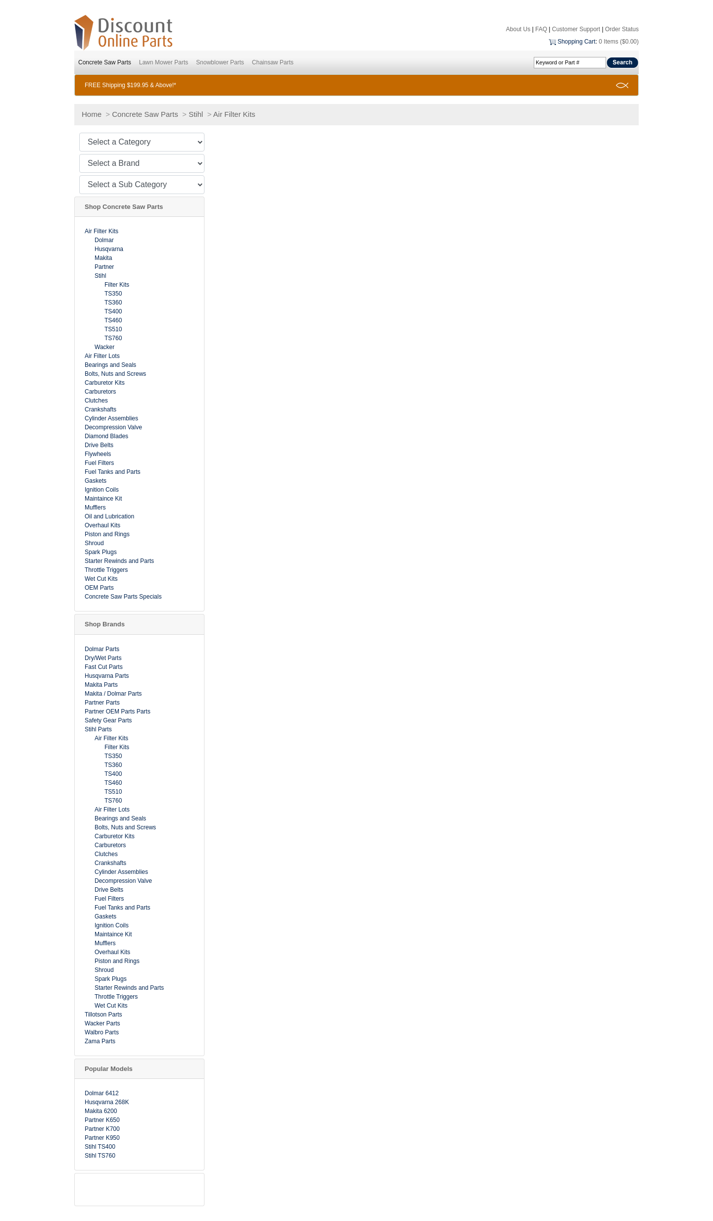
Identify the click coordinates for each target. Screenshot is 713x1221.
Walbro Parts (102, 1032)
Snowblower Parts (220, 62)
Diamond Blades (106, 436)
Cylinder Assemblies (111, 418)
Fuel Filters (99, 462)
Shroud (94, 543)
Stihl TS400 (100, 1146)
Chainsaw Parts (273, 62)
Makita (103, 257)
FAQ (541, 29)
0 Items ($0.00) (619, 41)
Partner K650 (102, 1120)
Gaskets (95, 480)
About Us (518, 29)
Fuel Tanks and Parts (113, 471)
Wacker (104, 347)
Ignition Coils (102, 489)
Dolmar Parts (102, 649)
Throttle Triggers (106, 569)
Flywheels (98, 454)
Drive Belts (99, 445)
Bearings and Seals (110, 364)
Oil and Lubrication (109, 516)
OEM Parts (99, 587)
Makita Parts (101, 684)
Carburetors (100, 391)
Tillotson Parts (103, 1014)
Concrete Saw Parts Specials (123, 596)
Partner (104, 266)
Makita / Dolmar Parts (113, 693)
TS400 (113, 311)
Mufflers (95, 507)
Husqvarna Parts (107, 675)
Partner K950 (102, 1137)
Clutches (96, 400)
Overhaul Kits (102, 525)
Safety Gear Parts (108, 720)
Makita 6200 (101, 1111)
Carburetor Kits (105, 382)
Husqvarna (109, 249)
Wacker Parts (102, 1023)
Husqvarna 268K (107, 1102)
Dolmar (104, 240)
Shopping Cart (577, 41)
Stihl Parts (98, 729)
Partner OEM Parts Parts (118, 711)
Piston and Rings (107, 534)
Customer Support (576, 29)
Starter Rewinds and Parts (119, 561)
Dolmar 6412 (102, 1093)
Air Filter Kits (234, 114)
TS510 (113, 329)
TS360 (113, 302)
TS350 (113, 293)
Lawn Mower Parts (163, 62)
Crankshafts (100, 409)
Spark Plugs (101, 552)
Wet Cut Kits (101, 578)
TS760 (113, 338)
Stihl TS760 (100, 1155)
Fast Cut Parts (104, 666)
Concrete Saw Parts (104, 62)
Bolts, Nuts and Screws (115, 373)
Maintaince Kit (103, 498)
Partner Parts (102, 702)
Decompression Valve (113, 427)
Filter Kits (116, 284)
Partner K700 (102, 1128)
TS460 (113, 320)
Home (92, 114)
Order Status (622, 29)
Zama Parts (100, 1041)
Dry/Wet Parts (103, 658)
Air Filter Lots (102, 356)
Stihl (196, 114)
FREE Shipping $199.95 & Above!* (130, 85)
